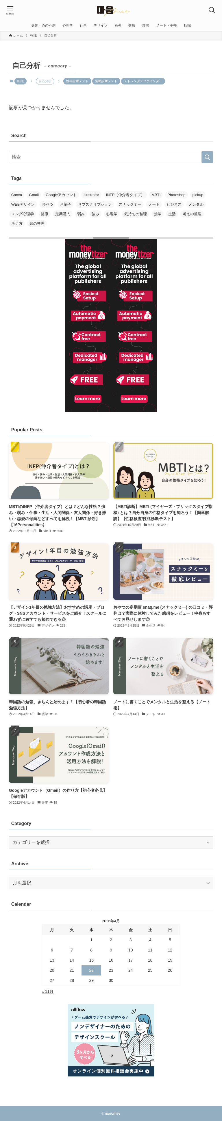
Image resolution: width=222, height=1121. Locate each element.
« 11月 (47, 991)
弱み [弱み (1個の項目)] (81, 214)
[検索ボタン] (212, 10)
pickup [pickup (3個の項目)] (198, 195)
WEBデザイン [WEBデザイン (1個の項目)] (23, 204)
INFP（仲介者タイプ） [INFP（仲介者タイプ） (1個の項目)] (125, 195)
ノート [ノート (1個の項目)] (154, 204)
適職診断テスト (106, 81)
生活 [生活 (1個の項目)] (172, 214)
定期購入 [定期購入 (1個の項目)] (62, 214)
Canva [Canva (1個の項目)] (16, 195)
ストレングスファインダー (143, 81)
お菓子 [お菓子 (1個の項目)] (65, 204)
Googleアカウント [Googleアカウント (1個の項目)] (61, 195)
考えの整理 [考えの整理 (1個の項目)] (192, 214)
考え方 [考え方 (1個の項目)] (17, 223)
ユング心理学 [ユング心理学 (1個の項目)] (22, 214)
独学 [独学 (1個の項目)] (157, 214)
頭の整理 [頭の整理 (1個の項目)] (37, 223)
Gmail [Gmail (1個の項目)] (34, 195)
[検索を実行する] (207, 157)
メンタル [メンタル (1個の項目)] (196, 204)
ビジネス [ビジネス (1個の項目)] (174, 204)
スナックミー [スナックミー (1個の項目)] (130, 204)
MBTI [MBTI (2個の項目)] (155, 195)
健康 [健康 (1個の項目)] (44, 214)
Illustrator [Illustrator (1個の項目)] (91, 195)
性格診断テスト (77, 81)
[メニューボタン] (10, 10)
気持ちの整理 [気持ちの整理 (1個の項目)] (135, 214)
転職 (20, 81)
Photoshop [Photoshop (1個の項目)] (176, 195)
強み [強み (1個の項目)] (95, 214)
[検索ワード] (111, 157)
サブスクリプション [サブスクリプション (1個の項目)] (95, 204)
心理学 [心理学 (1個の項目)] (111, 214)
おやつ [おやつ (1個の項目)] (47, 204)
